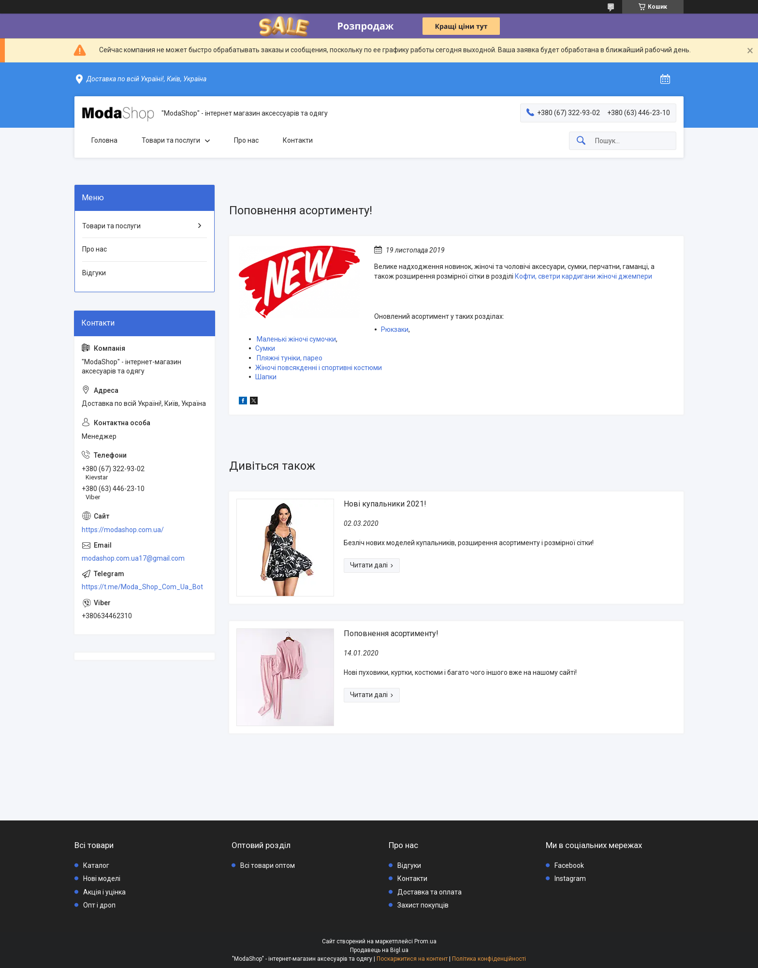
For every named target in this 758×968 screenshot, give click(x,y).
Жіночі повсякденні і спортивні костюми (318, 368)
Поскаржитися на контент (412, 958)
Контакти (298, 140)
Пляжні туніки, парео (289, 358)
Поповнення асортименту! (391, 633)
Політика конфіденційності (489, 958)
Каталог (96, 865)
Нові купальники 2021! (385, 503)
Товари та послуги (171, 140)
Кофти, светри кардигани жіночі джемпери (583, 276)
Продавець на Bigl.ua (379, 950)
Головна (104, 140)
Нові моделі (101, 878)
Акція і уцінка (104, 892)
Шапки (266, 377)
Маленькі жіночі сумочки (296, 339)
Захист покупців (423, 905)
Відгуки (94, 273)
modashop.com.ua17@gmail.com (133, 558)
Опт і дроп (99, 905)
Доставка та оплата (429, 892)
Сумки (265, 348)
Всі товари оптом (267, 865)
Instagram (570, 878)
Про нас (246, 140)
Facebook (569, 865)
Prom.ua (425, 941)
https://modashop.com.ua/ (123, 530)
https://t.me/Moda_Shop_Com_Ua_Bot (142, 587)
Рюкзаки (394, 329)
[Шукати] (581, 141)
